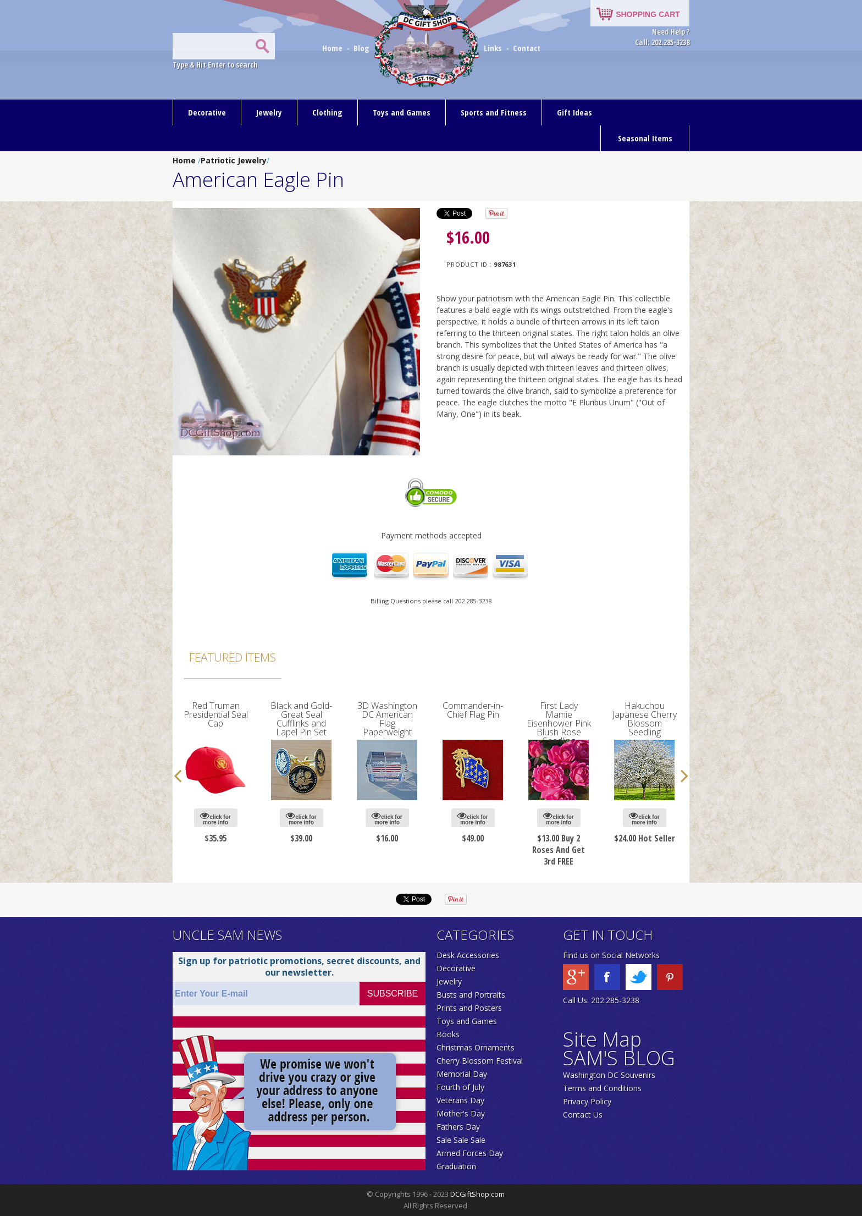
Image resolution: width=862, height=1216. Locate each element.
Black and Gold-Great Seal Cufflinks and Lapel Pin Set (301, 719)
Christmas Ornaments (475, 1047)
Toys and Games (401, 112)
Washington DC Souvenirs (609, 1075)
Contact (526, 47)
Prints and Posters (469, 1008)
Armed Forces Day (469, 1153)
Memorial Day (461, 1074)
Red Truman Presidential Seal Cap (216, 714)
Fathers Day (458, 1126)
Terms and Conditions (602, 1088)
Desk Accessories (467, 955)
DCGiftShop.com (477, 1194)
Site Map (602, 1039)
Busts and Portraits (470, 994)
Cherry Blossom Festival (479, 1060)
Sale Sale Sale (460, 1140)
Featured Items (232, 657)
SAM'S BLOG (619, 1057)
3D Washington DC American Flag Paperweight (387, 719)
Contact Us (583, 1114)
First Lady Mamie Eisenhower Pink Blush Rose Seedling (559, 723)
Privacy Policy (587, 1101)
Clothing (327, 112)
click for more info (215, 818)
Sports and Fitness (494, 112)
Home (333, 47)
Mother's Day (460, 1113)
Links (493, 47)
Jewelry (269, 112)
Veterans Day (460, 1100)
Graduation (456, 1166)
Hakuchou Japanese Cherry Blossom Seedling (644, 719)
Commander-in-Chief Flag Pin (473, 710)
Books (448, 1034)
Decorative (207, 112)
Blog (362, 47)
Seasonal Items (645, 138)
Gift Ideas (574, 112)
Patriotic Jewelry (234, 160)
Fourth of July (460, 1087)
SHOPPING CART (648, 14)
